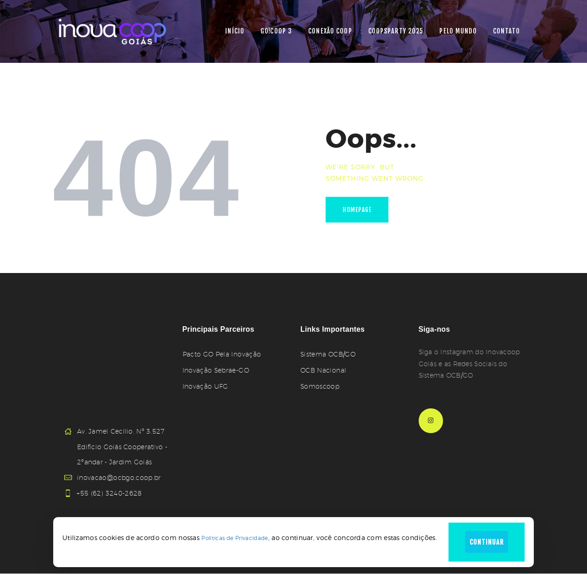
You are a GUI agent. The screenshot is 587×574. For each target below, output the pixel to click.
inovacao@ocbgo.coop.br (118, 477)
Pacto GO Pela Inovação (221, 354)
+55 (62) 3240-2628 (109, 493)
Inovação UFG (205, 386)
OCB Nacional (323, 370)
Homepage (358, 210)
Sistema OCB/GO (327, 354)
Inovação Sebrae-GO (215, 370)
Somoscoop (319, 386)
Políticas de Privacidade (233, 537)
